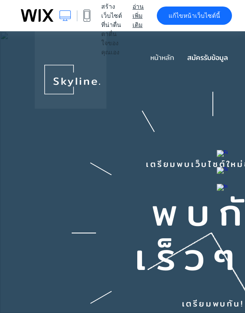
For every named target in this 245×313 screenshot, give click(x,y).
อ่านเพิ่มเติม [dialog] (138, 16)
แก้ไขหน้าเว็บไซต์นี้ (194, 16)
